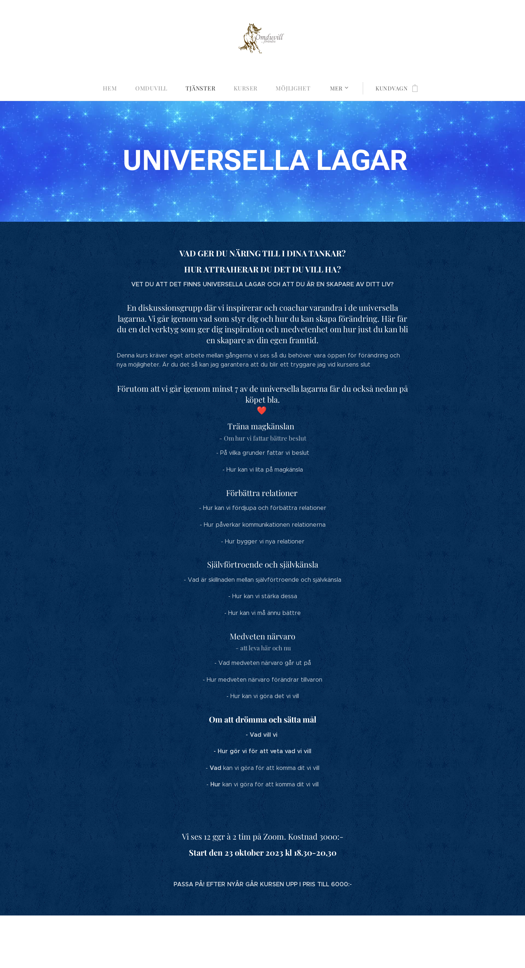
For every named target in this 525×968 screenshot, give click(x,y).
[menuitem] (117, 88)
